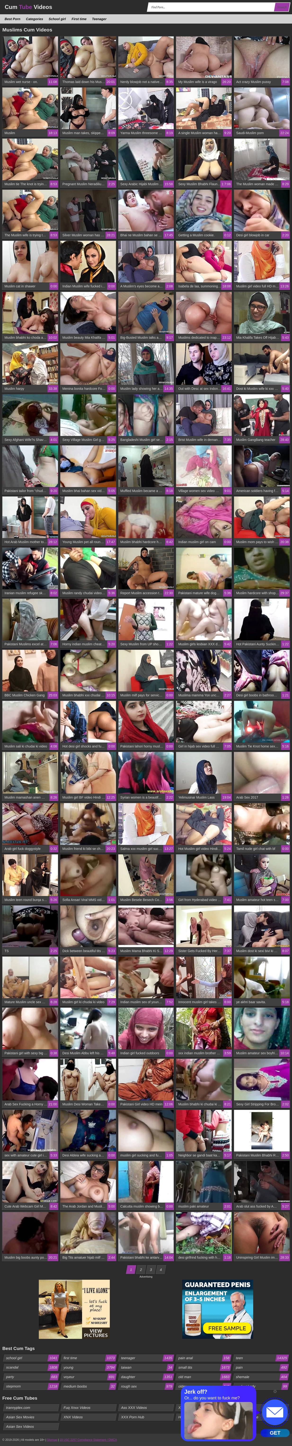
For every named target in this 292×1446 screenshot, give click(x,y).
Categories (35, 19)
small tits (204, 1367)
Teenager (99, 19)
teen (262, 1358)
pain (262, 1367)
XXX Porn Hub (133, 1417)
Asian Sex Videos (20, 1426)
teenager (147, 1358)
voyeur (89, 1377)
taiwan (147, 1367)
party (32, 1377)
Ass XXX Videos (134, 1408)
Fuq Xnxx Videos (77, 1408)
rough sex (147, 1386)
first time (89, 1358)
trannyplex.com (18, 1408)
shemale (262, 1377)
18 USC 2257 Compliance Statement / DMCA (88, 1440)
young (89, 1367)
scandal (32, 1367)
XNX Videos (73, 1417)
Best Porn (12, 19)
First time (79, 19)
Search (282, 7)
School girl (57, 19)
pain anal (204, 1358)
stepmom (32, 1386)
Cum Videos (28, 7)
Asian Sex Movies (20, 1417)
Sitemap (52, 1440)
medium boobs (89, 1386)
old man (204, 1377)
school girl (32, 1358)
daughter (147, 1377)
